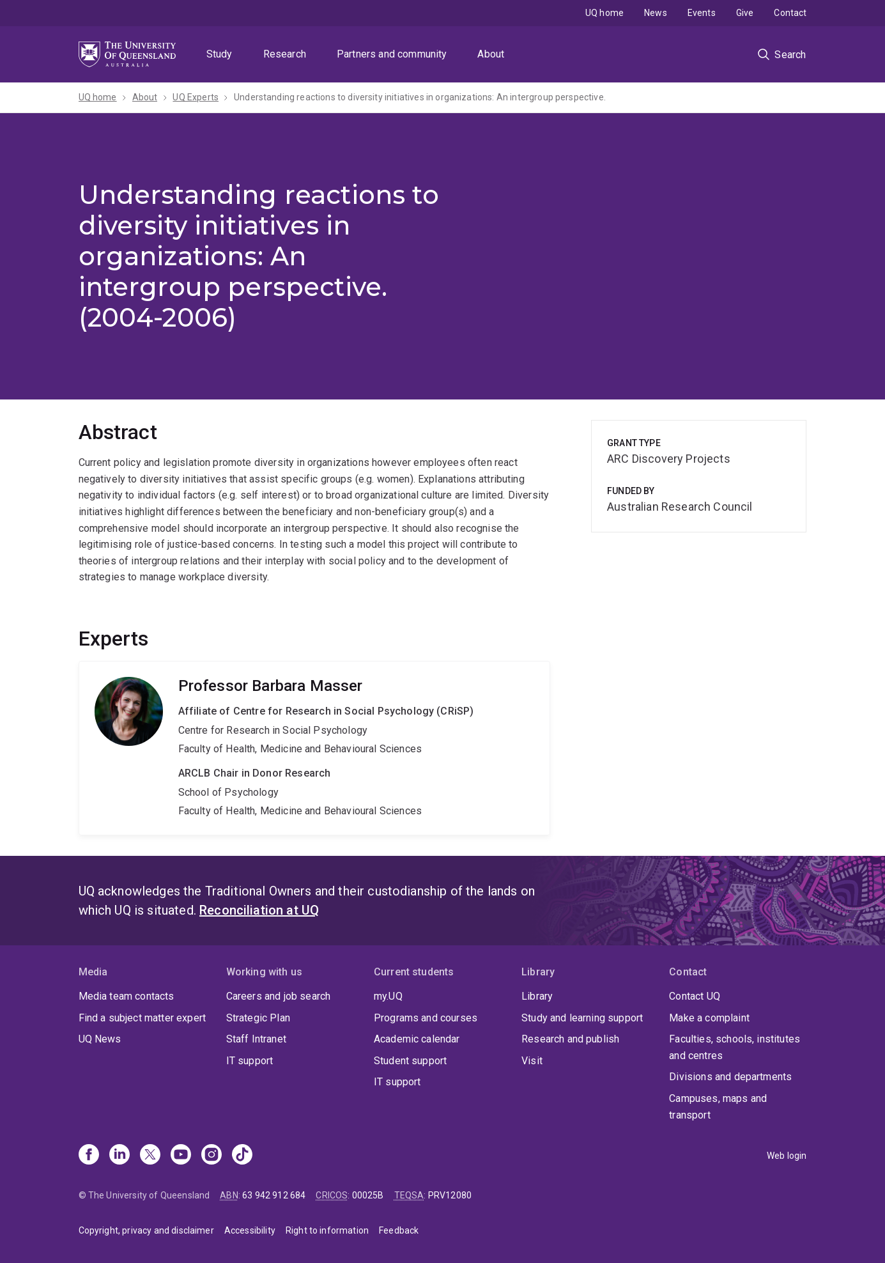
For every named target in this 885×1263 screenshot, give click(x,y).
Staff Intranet (256, 1039)
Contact (790, 13)
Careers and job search (278, 996)
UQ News (100, 1039)
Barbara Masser (314, 748)
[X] (150, 1156)
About (490, 54)
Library (537, 996)
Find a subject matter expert (142, 1018)
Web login (786, 1156)
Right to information (327, 1230)
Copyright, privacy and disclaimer (146, 1230)
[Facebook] (89, 1156)
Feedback (399, 1230)
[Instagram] (211, 1156)
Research (284, 54)
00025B (368, 1195)
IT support (249, 1061)
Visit (532, 1061)
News (655, 13)
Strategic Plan (258, 1018)
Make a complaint (709, 1018)
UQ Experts (196, 97)
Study (219, 54)
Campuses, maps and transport (718, 1106)
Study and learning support (582, 1018)
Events (702, 13)
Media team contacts (126, 996)
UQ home (604, 13)
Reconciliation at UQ (259, 910)
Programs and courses (425, 1018)
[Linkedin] (119, 1156)
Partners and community (392, 54)
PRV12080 (450, 1195)
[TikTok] (242, 1156)
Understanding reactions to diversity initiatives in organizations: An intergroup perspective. (420, 97)
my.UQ (388, 996)
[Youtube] (181, 1156)
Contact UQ (694, 996)
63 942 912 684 (273, 1195)
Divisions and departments (730, 1077)
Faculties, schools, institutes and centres (734, 1047)
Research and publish (570, 1039)
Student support (410, 1061)
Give (745, 13)
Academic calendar (417, 1039)
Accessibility (249, 1230)
